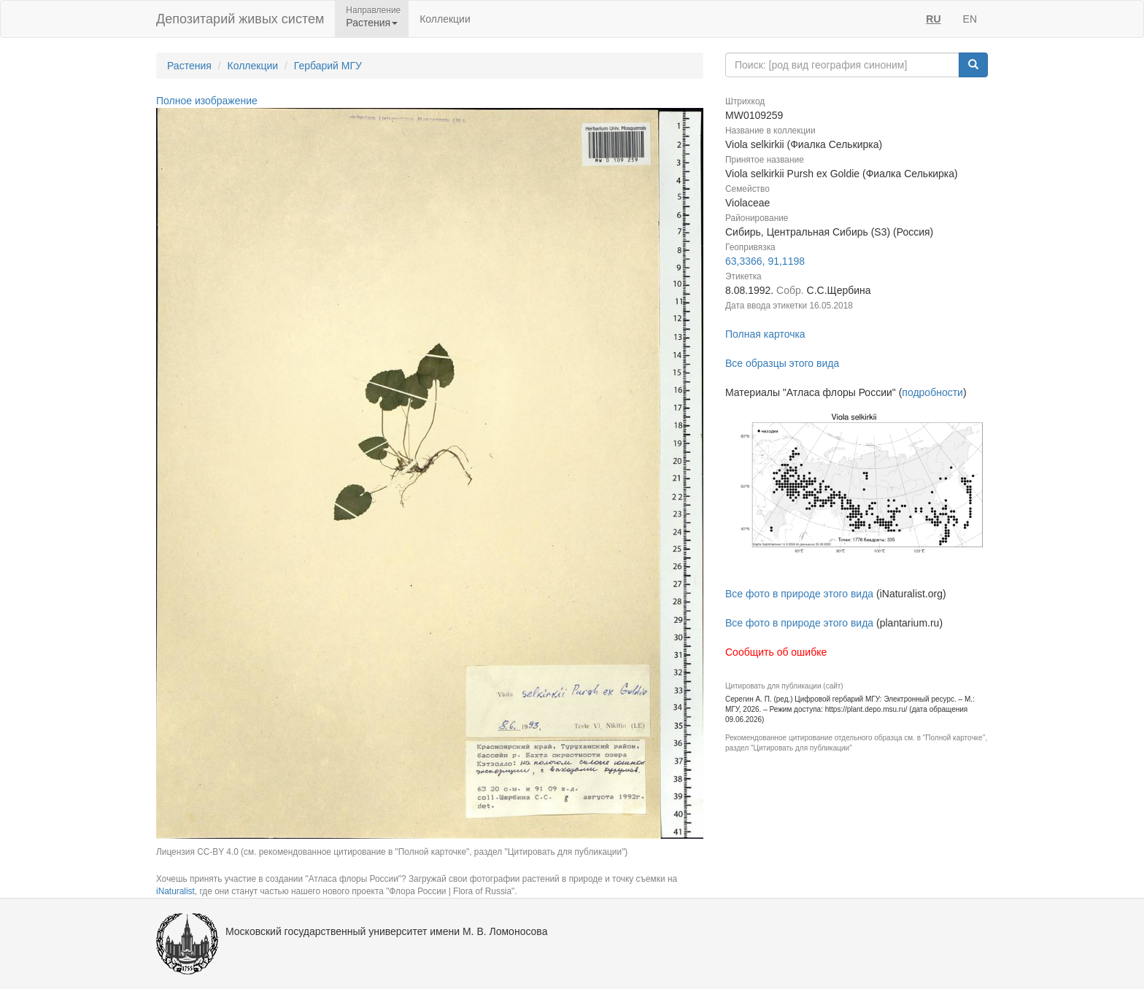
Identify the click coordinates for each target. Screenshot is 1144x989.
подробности (932, 392)
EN (970, 19)
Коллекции (445, 19)
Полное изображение (207, 100)
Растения (189, 65)
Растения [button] (372, 22)
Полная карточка (765, 334)
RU (933, 19)
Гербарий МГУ (328, 65)
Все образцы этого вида (782, 363)
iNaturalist (175, 891)
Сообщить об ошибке (776, 652)
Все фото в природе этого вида (799, 594)
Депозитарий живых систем (240, 19)
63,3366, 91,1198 (765, 261)
